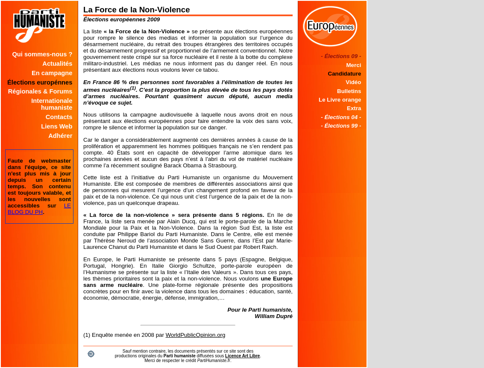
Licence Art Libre (242, 355)
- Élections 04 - (341, 117)
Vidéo (353, 82)
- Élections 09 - (341, 56)
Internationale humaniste (51, 104)
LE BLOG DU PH (39, 208)
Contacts (59, 117)
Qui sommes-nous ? (42, 54)
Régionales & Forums (40, 91)
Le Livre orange (340, 99)
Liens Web (56, 126)
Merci (353, 65)
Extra (354, 108)
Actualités (57, 63)
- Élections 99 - (341, 126)
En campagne (52, 73)
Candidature (344, 73)
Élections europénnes (39, 82)
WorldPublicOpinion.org (196, 335)
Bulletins (349, 91)
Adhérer (60, 135)
